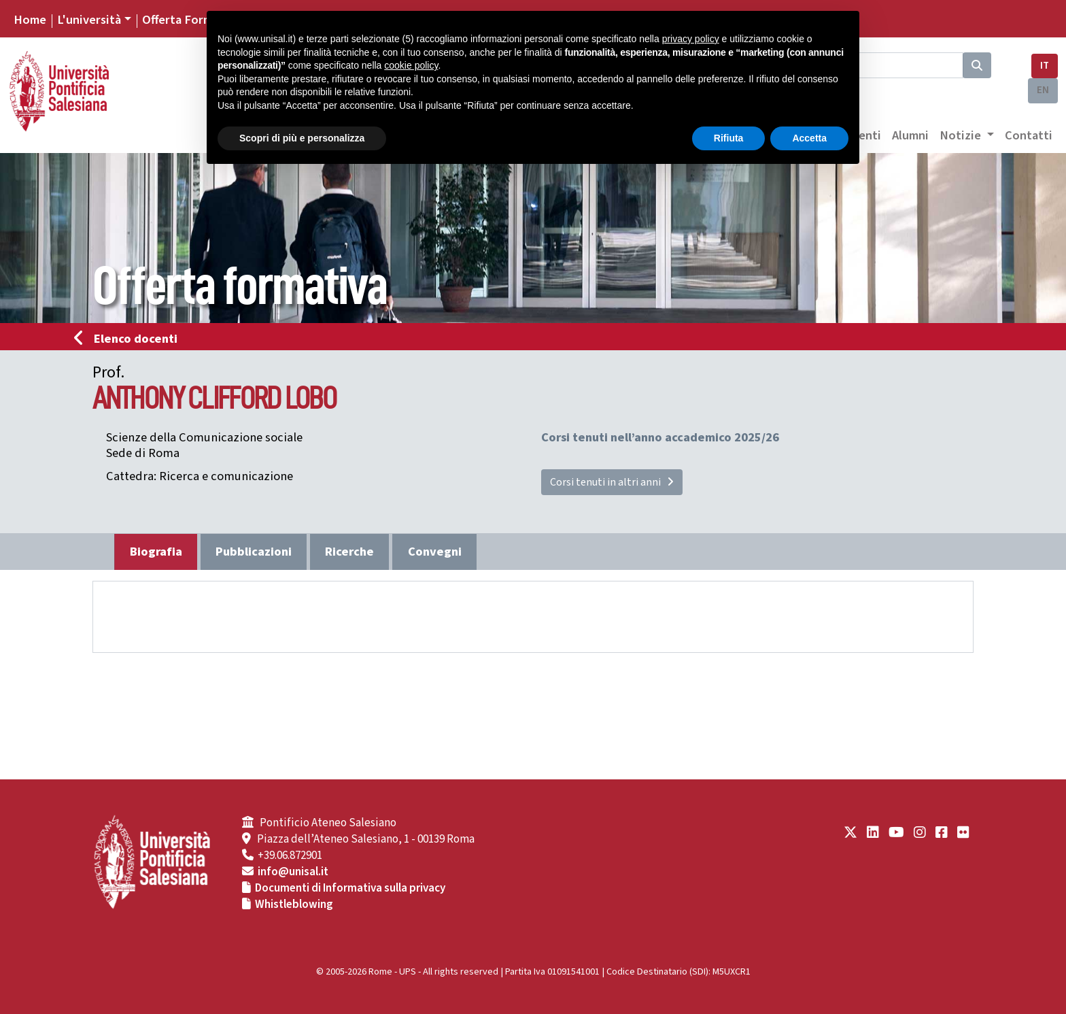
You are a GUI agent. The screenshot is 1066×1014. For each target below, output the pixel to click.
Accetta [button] (809, 138)
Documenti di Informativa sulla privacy (350, 888)
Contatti (1028, 135)
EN (1043, 90)
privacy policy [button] (690, 38)
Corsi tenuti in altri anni (612, 482)
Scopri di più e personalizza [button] (301, 138)
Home (30, 20)
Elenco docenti (129, 339)
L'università (89, 20)
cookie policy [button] (411, 65)
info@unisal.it (293, 872)
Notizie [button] (962, 135)
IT (1044, 65)
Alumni (910, 135)
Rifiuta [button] (729, 138)
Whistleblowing (294, 904)
